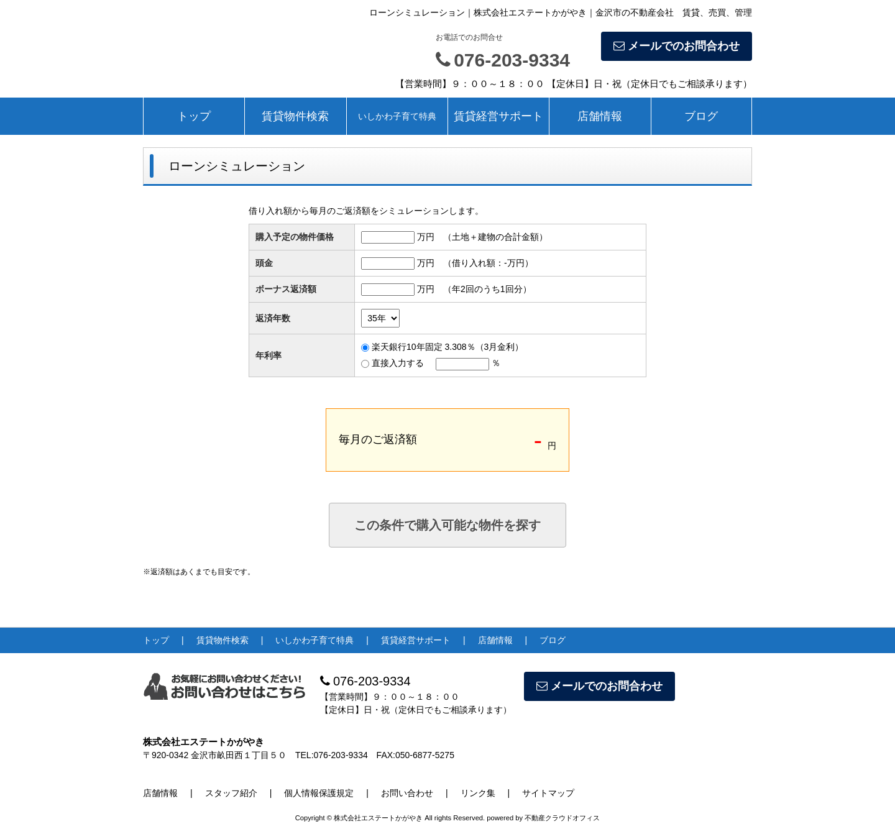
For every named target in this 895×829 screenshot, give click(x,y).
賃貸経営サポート (498, 116)
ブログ (701, 116)
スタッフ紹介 (231, 793)
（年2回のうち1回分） (487, 289)
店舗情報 (599, 116)
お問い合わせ (407, 793)
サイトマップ (548, 793)
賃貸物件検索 (295, 116)
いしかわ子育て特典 (397, 116)
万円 (425, 237)
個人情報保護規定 (319, 793)
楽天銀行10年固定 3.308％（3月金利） (447, 347)
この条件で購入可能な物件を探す (447, 525)
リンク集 (478, 793)
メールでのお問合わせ (676, 46)
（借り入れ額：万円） (488, 263)
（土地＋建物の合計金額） (495, 237)
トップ (194, 116)
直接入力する (398, 363)
